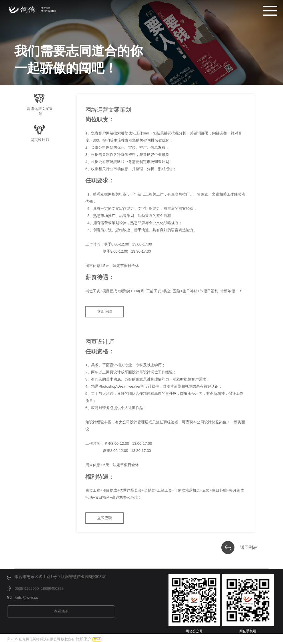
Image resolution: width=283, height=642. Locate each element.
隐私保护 (83, 639)
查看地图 (61, 611)
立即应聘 (104, 311)
